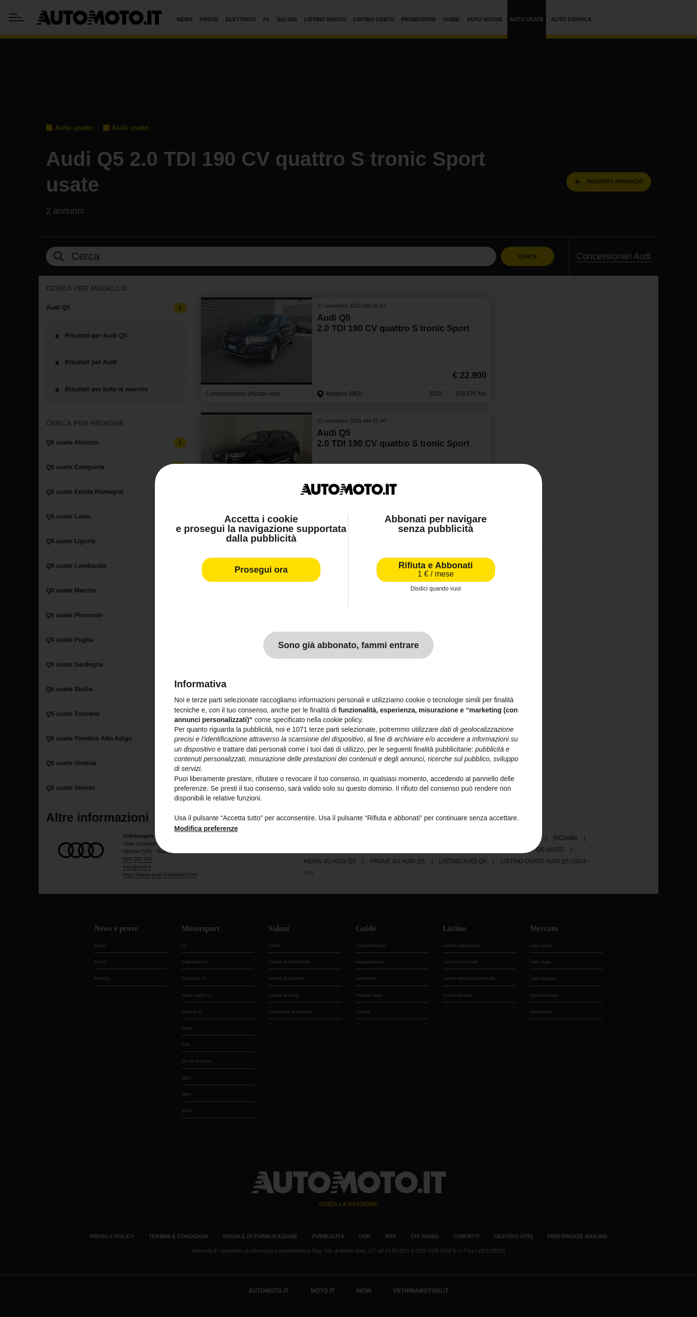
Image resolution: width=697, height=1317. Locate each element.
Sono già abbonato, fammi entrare (348, 645)
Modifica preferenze (206, 828)
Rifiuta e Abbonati (435, 569)
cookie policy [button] (342, 720)
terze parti (324, 729)
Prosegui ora (261, 570)
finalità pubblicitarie (442, 749)
